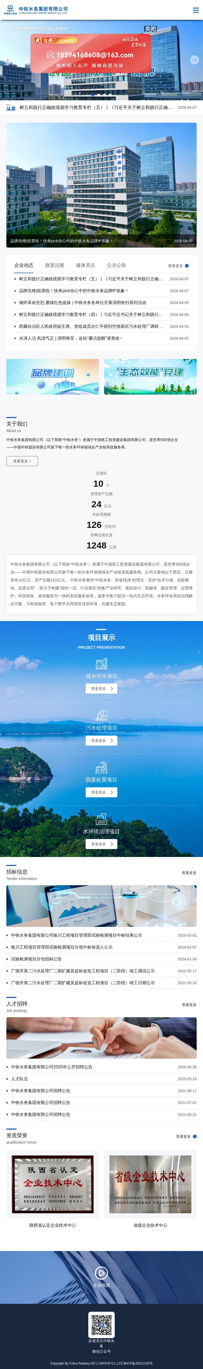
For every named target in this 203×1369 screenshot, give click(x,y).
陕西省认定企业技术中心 (52, 1225)
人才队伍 (19, 1079)
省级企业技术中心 (150, 1225)
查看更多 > (22, 461)
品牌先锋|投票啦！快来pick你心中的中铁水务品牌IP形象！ (74, 290)
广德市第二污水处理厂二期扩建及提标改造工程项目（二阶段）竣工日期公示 (83, 982)
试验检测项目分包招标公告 (36, 959)
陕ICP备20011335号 (138, 1363)
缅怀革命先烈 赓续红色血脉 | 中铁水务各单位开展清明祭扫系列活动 (82, 302)
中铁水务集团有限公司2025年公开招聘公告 (52, 1067)
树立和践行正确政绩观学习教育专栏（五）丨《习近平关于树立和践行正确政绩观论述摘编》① (108, 279)
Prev (8, 59)
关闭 (147, 25)
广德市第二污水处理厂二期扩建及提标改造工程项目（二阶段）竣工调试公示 (83, 971)
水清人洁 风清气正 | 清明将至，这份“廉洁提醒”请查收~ (70, 338)
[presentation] (95, 405)
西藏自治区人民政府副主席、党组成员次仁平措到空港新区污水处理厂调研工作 (93, 326)
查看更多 (178, 266)
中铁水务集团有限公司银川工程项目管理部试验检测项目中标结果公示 (76, 935)
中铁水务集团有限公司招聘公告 (40, 1090)
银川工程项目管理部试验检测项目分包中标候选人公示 (62, 947)
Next (194, 59)
